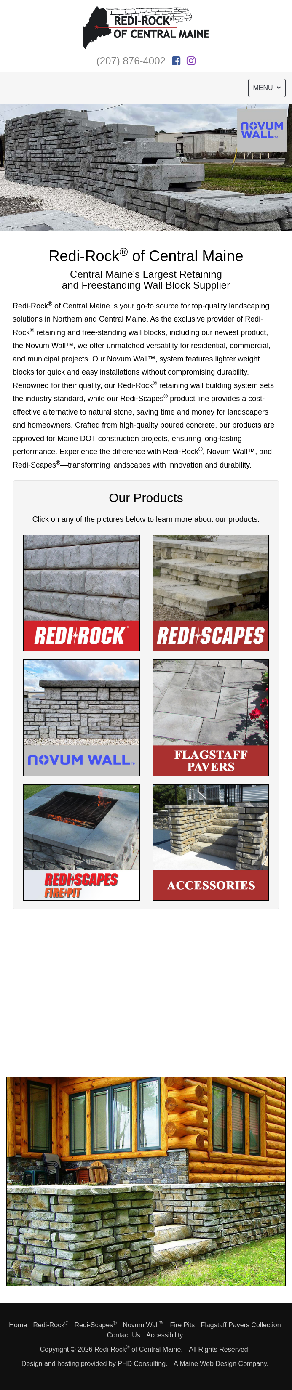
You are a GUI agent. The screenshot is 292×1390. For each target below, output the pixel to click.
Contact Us (123, 1335)
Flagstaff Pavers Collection (241, 1325)
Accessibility (164, 1335)
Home (18, 1325)
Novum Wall (143, 1325)
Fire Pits (182, 1325)
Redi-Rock (51, 1325)
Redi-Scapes (95, 1325)
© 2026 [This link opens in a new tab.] (82, 1349)
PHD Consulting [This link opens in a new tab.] (142, 1363)
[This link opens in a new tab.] (176, 60)
